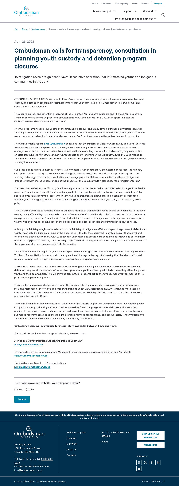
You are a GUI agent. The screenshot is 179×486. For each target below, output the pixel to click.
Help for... (72, 438)
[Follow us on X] (145, 462)
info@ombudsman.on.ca (28, 470)
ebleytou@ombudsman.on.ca (31, 355)
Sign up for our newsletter (150, 435)
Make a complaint (76, 432)
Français (158, 3)
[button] (104, 11)
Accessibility (158, 481)
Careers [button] (144, 3)
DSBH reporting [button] (121, 3)
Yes (21, 389)
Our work (72, 443)
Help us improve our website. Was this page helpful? (47, 383)
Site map (146, 481)
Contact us (150, 444)
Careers (71, 455)
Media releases (38, 29)
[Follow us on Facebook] (151, 462)
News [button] (134, 3)
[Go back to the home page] (16, 29)
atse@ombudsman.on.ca (28, 344)
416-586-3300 (41, 466)
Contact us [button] (106, 3)
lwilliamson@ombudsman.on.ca (32, 366)
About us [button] (94, 3)
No (32, 389)
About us (71, 449)
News (24, 29)
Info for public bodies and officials (116, 434)
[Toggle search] (163, 15)
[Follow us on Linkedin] (158, 462)
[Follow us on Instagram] (139, 462)
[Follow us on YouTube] (139, 468)
